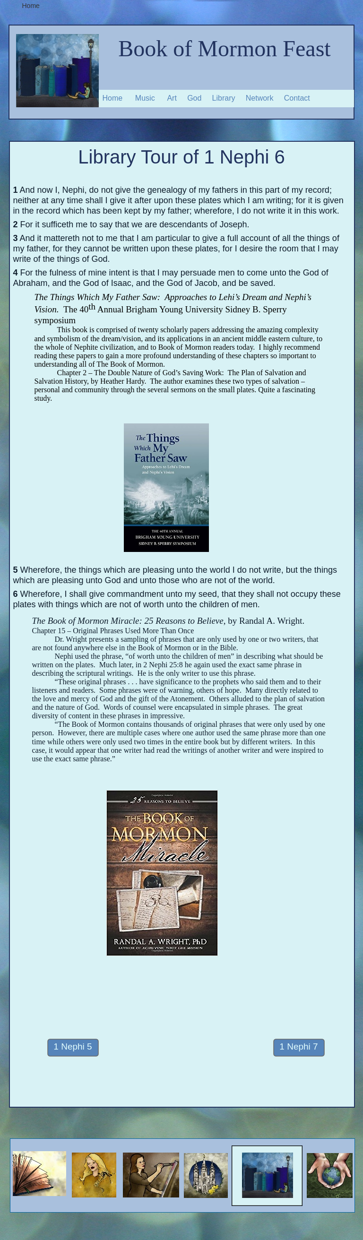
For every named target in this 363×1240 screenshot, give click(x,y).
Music (145, 98)
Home (113, 98)
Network (260, 98)
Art (171, 98)
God (194, 98)
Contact (297, 98)
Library (223, 98)
